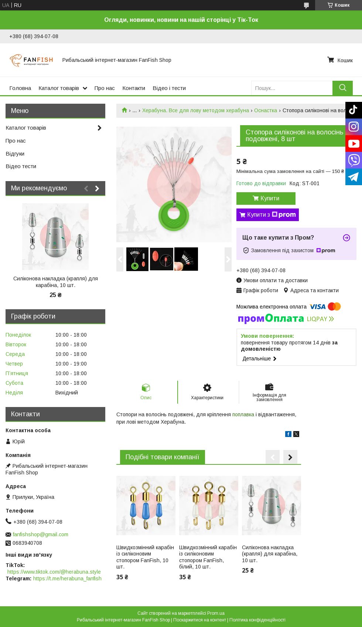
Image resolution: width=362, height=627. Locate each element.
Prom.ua (216, 613)
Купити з (271, 214)
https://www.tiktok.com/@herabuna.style (54, 572)
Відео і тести (169, 88)
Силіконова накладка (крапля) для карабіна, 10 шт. (269, 553)
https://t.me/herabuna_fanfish (67, 578)
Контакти (133, 88)
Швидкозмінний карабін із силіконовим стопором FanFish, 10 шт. (145, 557)
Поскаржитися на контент (199, 620)
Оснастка (265, 110)
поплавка (243, 414)
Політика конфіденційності (257, 620)
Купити (269, 198)
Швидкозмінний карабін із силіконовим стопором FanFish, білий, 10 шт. (208, 557)
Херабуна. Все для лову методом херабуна (195, 110)
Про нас (105, 88)
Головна (20, 88)
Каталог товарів (58, 88)
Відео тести (21, 166)
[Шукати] (342, 88)
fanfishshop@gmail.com (40, 534)
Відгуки (15, 153)
